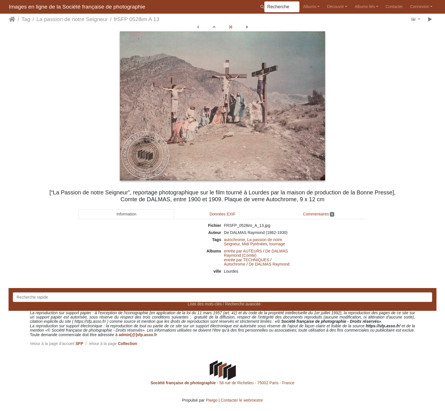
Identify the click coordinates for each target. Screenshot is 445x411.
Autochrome (234, 264)
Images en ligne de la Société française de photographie (77, 7)
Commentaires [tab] (318, 214)
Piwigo (211, 400)
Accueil (12, 19)
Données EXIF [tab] (222, 214)
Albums (310, 6)
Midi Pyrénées (254, 244)
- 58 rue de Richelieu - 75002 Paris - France (223, 383)
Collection (127, 343)
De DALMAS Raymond (269, 264)
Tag (25, 19)
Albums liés (365, 6)
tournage (277, 244)
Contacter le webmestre (242, 400)
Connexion (419, 6)
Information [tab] (126, 214)
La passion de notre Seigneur (72, 19)
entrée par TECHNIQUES (246, 260)
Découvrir (335, 6)
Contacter (394, 6)
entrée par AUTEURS (243, 251)
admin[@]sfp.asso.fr (138, 334)
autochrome (234, 239)
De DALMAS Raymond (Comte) (256, 253)
